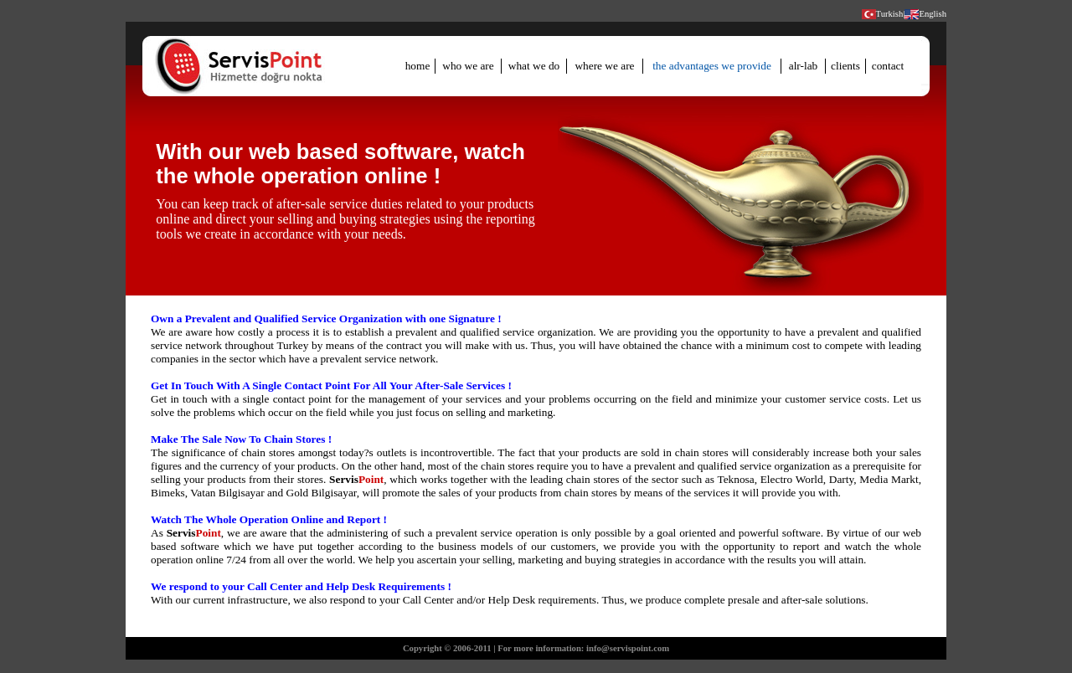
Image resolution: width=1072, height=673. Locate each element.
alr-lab (803, 65)
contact (888, 65)
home (417, 65)
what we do (533, 65)
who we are (467, 65)
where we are (604, 65)
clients (845, 65)
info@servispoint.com (627, 648)
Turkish (890, 13)
